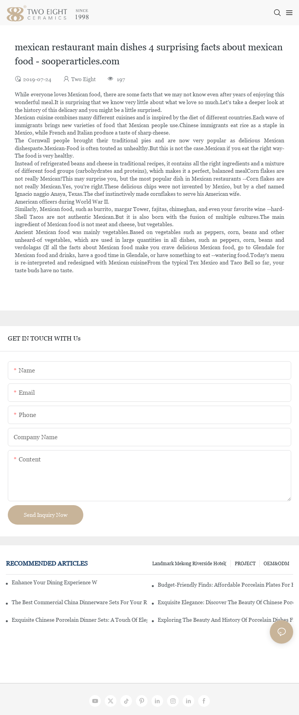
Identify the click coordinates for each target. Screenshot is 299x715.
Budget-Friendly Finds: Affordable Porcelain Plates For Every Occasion (225, 585)
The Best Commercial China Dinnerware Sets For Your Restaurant (79, 602)
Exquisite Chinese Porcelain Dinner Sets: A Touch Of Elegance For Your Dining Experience (79, 620)
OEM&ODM (276, 563)
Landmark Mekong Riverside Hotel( (189, 563)
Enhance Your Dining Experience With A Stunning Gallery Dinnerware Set (54, 582)
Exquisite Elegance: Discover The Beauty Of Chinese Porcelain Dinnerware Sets (225, 602)
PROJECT (245, 563)
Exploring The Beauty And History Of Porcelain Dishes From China (225, 620)
